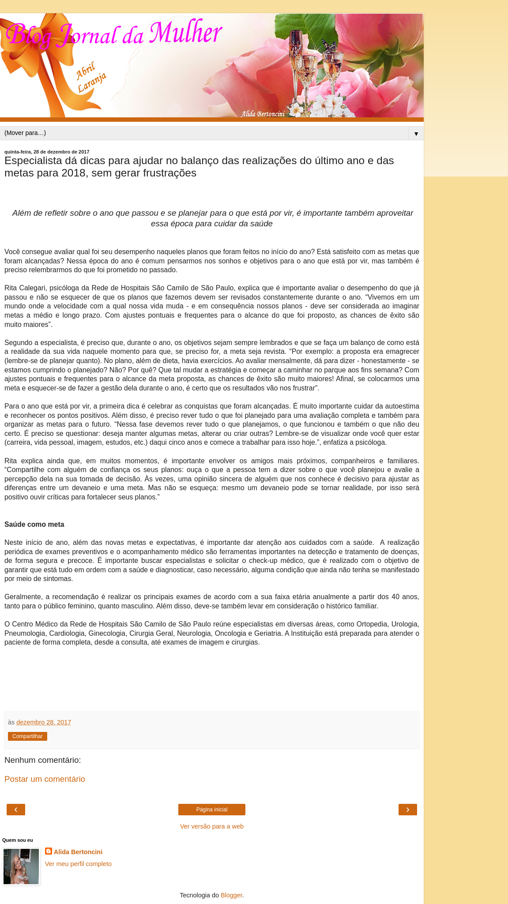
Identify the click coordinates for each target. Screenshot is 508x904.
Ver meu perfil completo (78, 863)
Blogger (231, 895)
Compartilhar (27, 736)
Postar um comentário (44, 779)
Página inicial (212, 809)
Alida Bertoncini (78, 851)
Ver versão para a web (212, 826)
